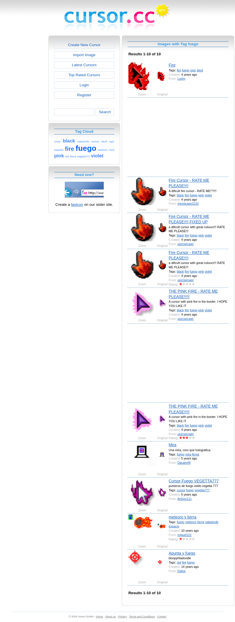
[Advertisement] (24, 122)
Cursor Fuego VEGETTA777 (194, 481)
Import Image (84, 55)
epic (193, 70)
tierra (200, 522)
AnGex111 (184, 498)
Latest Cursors (84, 65)
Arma (195, 454)
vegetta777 (202, 490)
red (179, 562)
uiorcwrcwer (185, 244)
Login (84, 85)
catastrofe (211, 522)
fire (179, 70)
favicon (77, 204)
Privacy (122, 616)
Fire (172, 65)
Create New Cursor (84, 45)
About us (110, 616)
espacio (174, 526)
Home (99, 616)
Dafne (181, 571)
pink (201, 195)
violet (208, 195)
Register (84, 95)
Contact (162, 616)
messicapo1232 (188, 203)
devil (200, 70)
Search (105, 112)
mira (188, 454)
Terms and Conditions (142, 616)
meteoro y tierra (183, 517)
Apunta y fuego (182, 553)
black (180, 195)
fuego (186, 70)
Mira (173, 445)
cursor (181, 490)
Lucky (181, 78)
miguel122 (184, 535)
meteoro (190, 522)
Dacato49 (183, 462)
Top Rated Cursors (84, 75)
